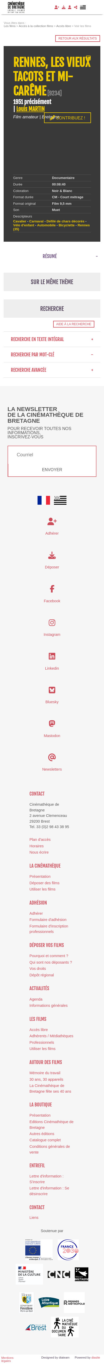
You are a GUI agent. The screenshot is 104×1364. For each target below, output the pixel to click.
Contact (37, 794)
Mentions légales (7, 1359)
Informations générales (48, 1005)
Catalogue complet (45, 1140)
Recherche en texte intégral (52, 339)
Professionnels (41, 1042)
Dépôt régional (41, 975)
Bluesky (51, 702)
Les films (37, 1019)
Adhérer (36, 913)
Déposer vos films (46, 945)
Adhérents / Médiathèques (51, 1036)
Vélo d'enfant (23, 225)
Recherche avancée (52, 370)
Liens (33, 1217)
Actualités (39, 988)
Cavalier (19, 221)
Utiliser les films (42, 889)
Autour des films (45, 1062)
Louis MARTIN (30, 108)
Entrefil (37, 1165)
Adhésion (38, 903)
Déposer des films (44, 883)
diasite (95, 1357)
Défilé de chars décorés (65, 221)
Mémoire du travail (44, 1073)
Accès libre (38, 1030)
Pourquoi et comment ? (48, 956)
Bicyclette (67, 225)
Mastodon (52, 736)
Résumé (50, 256)
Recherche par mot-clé (52, 354)
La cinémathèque (44, 866)
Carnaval (36, 221)
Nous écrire (39, 852)
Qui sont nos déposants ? (50, 962)
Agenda (35, 999)
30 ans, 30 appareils (46, 1079)
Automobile (46, 225)
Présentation (40, 876)
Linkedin (52, 668)
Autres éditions (41, 1134)
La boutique (40, 1104)
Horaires (36, 846)
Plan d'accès (40, 839)
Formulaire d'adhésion (47, 920)
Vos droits (37, 968)
